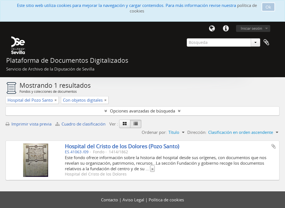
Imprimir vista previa (28, 124)
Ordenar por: (154, 132)
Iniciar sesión (251, 28)
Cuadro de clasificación (81, 124)
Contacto (110, 199)
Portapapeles (266, 42)
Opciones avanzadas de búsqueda (142, 111)
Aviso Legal (133, 199)
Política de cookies (166, 199)
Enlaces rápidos (226, 29)
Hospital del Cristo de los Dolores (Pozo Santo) (122, 146)
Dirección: (197, 132)
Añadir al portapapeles (273, 146)
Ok (268, 7)
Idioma (212, 29)
